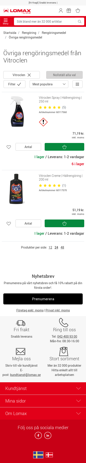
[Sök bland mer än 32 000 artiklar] (44, 21)
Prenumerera (43, 298)
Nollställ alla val (64, 75)
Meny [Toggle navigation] (5, 21)
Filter (12, 84)
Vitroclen (22, 75)
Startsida (9, 33)
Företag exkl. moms (30, 310)
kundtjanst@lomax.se (25, 375)
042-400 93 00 (67, 336)
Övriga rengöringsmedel (25, 37)
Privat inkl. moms (58, 310)
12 (50, 247)
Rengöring (29, 33)
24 (56, 247)
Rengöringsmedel (54, 33)
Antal (28, 147)
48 (62, 247)
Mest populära (42, 84)
